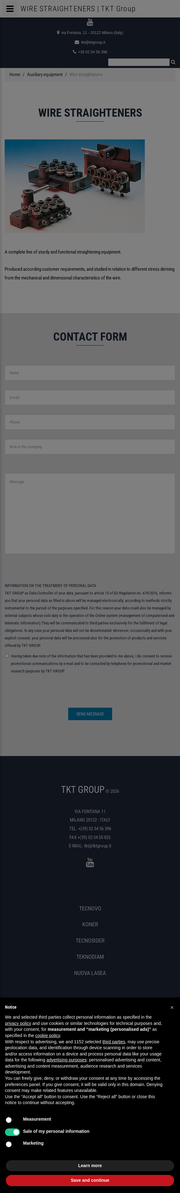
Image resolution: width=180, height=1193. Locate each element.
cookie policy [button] (47, 1035)
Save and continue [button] (90, 1180)
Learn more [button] (90, 1165)
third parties (113, 1041)
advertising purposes (66, 1059)
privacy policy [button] (18, 1023)
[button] (172, 1007)
